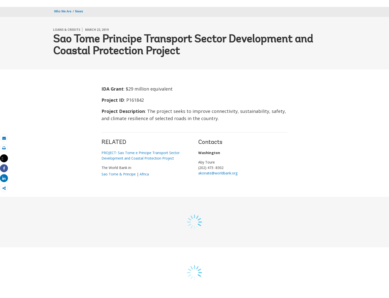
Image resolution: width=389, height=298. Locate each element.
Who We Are (62, 11)
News (79, 11)
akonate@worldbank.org (217, 173)
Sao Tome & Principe (118, 174)
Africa (144, 174)
